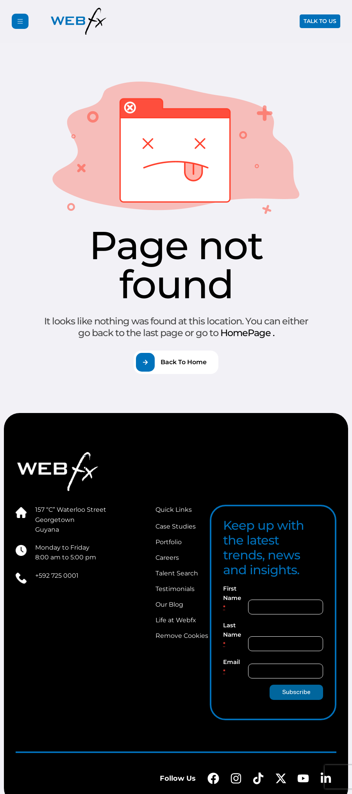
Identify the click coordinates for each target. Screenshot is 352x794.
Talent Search (176, 573)
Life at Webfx (175, 620)
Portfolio (168, 542)
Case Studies (175, 526)
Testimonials (175, 589)
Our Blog (169, 604)
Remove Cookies (181, 635)
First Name (232, 598)
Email (231, 666)
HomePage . (247, 332)
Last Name (232, 634)
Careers (167, 557)
